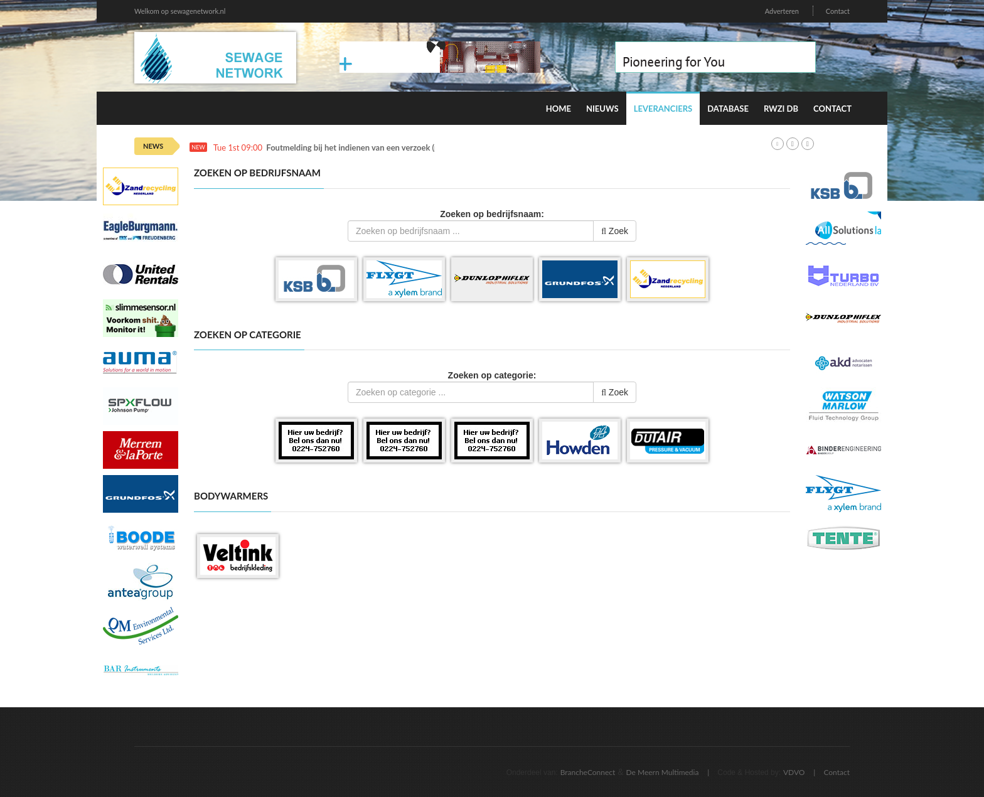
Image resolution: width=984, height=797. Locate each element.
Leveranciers (663, 109)
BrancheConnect (588, 772)
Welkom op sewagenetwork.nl (179, 11)
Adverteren (782, 11)
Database (728, 109)
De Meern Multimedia (662, 772)
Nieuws (602, 109)
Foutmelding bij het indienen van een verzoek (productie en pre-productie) (400, 147)
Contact (838, 11)
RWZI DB (781, 109)
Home (558, 109)
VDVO (794, 772)
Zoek (614, 231)
